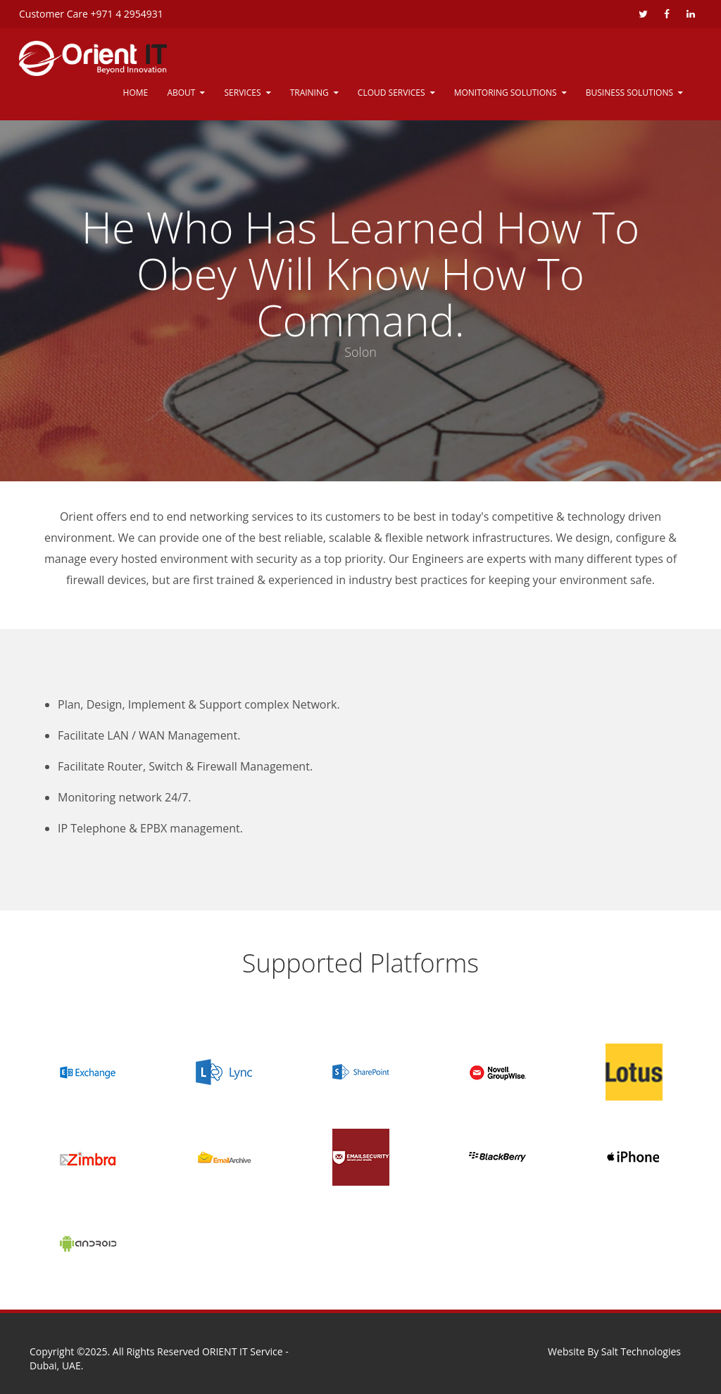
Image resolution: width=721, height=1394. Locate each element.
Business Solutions (629, 93)
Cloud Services (391, 93)
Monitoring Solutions (505, 93)
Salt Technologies (641, 1351)
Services (243, 93)
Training (309, 93)
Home (136, 93)
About (181, 93)
